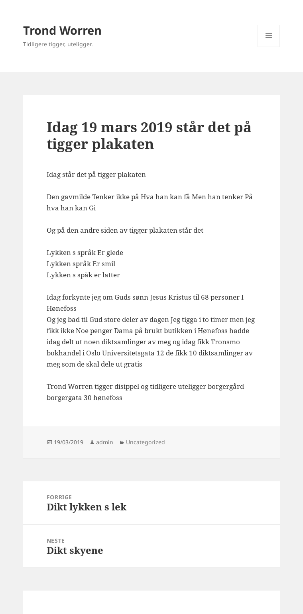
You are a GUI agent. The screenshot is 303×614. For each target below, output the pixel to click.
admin (104, 442)
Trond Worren (62, 30)
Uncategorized (145, 442)
